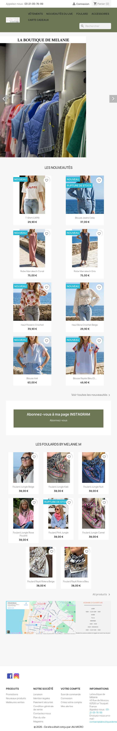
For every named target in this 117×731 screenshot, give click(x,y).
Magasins (38, 721)
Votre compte (70, 688)
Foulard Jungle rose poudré (23, 534)
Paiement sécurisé (43, 702)
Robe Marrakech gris (85, 271)
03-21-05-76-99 (34, 4)
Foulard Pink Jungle (59, 532)
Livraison (38, 694)
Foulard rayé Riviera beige (41, 581)
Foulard (82, 13)
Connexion (66, 698)
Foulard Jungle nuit (93, 486)
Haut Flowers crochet (32, 324)
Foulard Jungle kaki (58, 486)
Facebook (9, 675)
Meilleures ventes (15, 702)
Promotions (12, 694)
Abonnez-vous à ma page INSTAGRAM (58, 414)
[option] (58, 96)
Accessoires (100, 13)
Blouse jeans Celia (85, 217)
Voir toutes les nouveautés (91, 395)
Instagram (16, 675)
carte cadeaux (38, 20)
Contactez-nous (42, 713)
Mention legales (41, 698)
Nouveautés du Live (59, 13)
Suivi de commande (71, 694)
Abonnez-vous (58, 420)
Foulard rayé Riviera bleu (76, 581)
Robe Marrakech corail (32, 271)
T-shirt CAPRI (32, 217)
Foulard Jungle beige (23, 486)
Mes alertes (67, 706)
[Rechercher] (95, 26)
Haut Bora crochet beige (85, 324)
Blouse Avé (32, 378)
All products (102, 594)
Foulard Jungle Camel (93, 532)
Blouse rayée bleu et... (85, 378)
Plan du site (39, 717)
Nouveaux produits (16, 698)
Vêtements (35, 13)
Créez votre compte (71, 702)
